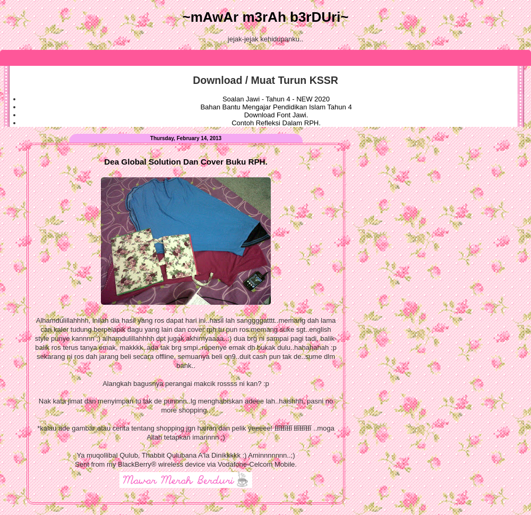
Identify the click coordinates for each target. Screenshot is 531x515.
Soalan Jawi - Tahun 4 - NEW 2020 (276, 99)
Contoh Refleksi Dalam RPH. (276, 123)
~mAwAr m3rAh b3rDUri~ (265, 17)
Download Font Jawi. (276, 115)
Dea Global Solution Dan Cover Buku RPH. (185, 161)
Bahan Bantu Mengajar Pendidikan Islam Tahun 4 (276, 107)
